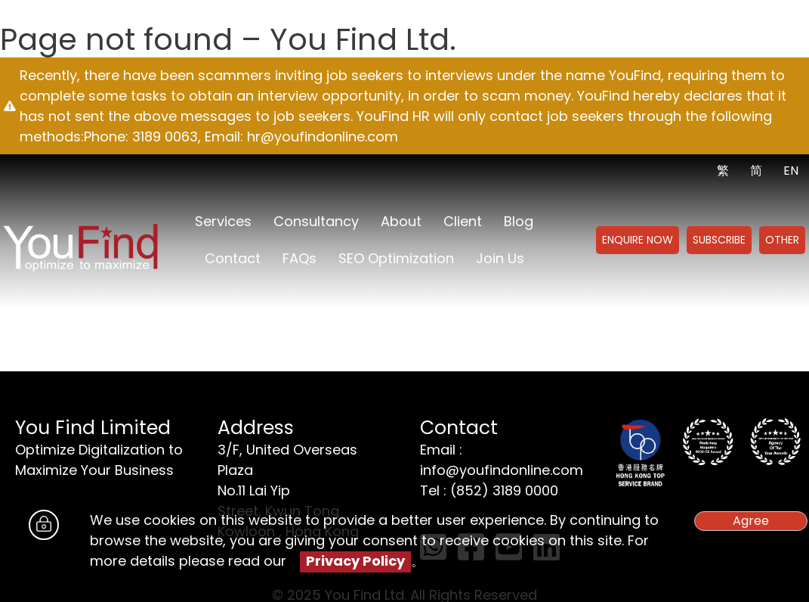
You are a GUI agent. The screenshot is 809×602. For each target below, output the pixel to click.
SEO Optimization (396, 258)
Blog (518, 221)
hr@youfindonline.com (322, 136)
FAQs (299, 258)
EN (790, 170)
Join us (500, 258)
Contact (233, 258)
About (401, 221)
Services (223, 221)
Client (462, 221)
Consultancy (316, 221)
